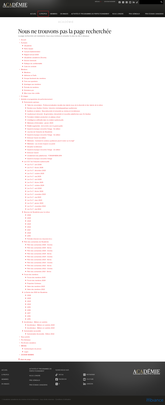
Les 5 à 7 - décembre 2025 (36, 170)
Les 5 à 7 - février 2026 (35, 167)
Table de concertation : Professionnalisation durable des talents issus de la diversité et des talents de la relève (65, 105)
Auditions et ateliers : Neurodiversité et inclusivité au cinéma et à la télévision (53, 111)
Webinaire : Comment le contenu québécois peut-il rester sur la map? (50, 141)
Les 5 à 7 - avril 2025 (34, 179)
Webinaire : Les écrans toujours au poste (41, 144)
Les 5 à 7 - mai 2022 (34, 209)
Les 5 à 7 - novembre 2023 (36, 194)
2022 (29, 227)
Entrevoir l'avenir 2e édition (36, 138)
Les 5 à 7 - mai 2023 (34, 197)
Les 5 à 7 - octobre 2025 (35, 173)
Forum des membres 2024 (36, 280)
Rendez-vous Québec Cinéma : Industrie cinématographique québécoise (52, 108)
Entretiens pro (29, 90)
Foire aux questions (31, 81)
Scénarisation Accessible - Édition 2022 (40, 334)
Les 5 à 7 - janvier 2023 (35, 203)
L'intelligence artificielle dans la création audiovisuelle (45, 120)
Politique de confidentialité (33, 63)
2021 (29, 230)
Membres (53, 14)
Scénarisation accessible (32, 331)
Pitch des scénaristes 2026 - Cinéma (39, 245)
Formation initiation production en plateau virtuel (43, 117)
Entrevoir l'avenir (33, 153)
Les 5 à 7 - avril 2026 (34, 164)
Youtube (130, 2)
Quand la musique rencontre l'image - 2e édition (43, 150)
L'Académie (28, 46)
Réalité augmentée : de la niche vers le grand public (45, 126)
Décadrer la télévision (34, 147)
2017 (28, 313)
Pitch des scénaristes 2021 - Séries (39, 271)
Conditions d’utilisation (63, 399)
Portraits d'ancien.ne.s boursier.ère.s (39, 239)
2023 (29, 224)
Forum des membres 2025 (36, 277)
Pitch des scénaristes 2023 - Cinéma (39, 262)
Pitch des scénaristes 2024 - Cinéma (39, 257)
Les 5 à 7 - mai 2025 (34, 176)
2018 (29, 310)
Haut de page (24, 359)
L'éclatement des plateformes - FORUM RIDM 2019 (44, 156)
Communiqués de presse (32, 349)
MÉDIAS (97, 1)
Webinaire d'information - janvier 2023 (40, 123)
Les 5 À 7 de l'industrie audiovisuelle (36, 161)
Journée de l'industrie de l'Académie (39, 132)
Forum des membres (31, 274)
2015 (29, 319)
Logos (26, 352)
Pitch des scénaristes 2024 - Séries (39, 254)
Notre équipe (28, 49)
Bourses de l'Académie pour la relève (37, 212)
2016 (29, 316)
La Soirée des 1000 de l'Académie (35, 292)
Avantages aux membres (32, 84)
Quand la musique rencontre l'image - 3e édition (43, 135)
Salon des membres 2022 (36, 289)
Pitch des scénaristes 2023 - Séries (39, 260)
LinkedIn (133, 2)
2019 (29, 236)
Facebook (119, 2)
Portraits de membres (31, 87)
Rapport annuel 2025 (31, 54)
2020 (29, 233)
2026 (29, 215)
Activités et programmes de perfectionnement (90, 14)
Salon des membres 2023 (36, 286)
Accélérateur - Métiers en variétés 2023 (41, 328)
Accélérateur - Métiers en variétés (35, 322)
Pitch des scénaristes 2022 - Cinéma (39, 268)
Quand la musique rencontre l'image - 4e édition (43, 129)
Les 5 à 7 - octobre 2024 (35, 185)
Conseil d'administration (32, 52)
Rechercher (161, 2)
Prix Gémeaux (134, 14)
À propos (43, 14)
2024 (29, 221)
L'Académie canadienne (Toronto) (35, 57)
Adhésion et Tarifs (30, 75)
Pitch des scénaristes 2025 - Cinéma (39, 251)
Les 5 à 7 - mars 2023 (34, 200)
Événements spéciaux (31, 102)
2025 (29, 218)
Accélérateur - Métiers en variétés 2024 (41, 325)
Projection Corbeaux (34, 283)
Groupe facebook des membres (35, 78)
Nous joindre (117, 14)
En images (64, 14)
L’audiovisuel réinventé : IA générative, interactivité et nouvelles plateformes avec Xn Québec (59, 114)
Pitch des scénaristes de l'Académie (36, 242)
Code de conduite (30, 66)
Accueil (33, 14)
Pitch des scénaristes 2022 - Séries (39, 265)
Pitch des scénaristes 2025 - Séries (39, 248)
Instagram (126, 2)
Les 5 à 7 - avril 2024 (34, 188)
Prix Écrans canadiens (154, 14)
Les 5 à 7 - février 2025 (35, 182)
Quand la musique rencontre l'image (39, 158)
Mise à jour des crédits (32, 93)
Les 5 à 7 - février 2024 (35, 191)
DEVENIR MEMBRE (109, 1)
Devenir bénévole (30, 60)
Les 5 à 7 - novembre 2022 (36, 206)
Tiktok (137, 2)
